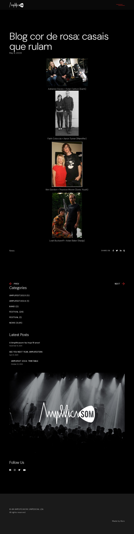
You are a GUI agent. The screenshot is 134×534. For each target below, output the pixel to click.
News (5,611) (15, 323)
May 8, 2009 (15, 53)
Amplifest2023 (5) (19, 295)
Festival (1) (15, 317)
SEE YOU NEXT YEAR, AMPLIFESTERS (26, 352)
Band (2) (14, 306)
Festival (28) (16, 312)
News (12, 250)
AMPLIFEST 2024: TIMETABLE (24, 361)
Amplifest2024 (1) (19, 301)
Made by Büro (118, 521)
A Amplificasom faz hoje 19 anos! (24, 342)
